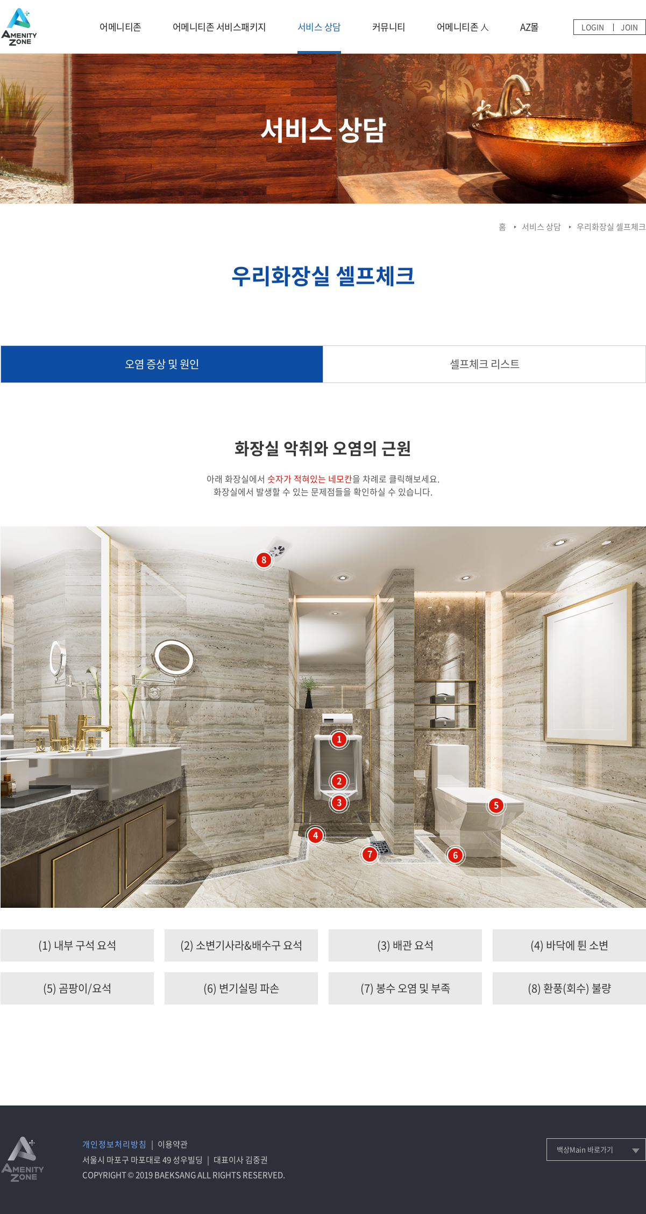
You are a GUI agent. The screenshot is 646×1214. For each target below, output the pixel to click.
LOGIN (592, 26)
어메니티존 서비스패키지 (219, 26)
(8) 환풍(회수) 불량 (569, 988)
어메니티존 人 (463, 26)
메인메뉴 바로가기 (0, 0)
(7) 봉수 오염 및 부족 (405, 988)
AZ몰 (529, 26)
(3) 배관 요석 (405, 945)
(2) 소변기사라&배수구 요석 (241, 945)
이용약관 (173, 1144)
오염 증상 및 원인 (162, 364)
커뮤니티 (389, 26)
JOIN (629, 26)
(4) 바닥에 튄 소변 (569, 945)
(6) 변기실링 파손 (241, 988)
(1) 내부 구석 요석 (77, 945)
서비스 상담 (319, 26)
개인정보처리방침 (114, 1144)
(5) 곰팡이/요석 (77, 988)
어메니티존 (120, 26)
